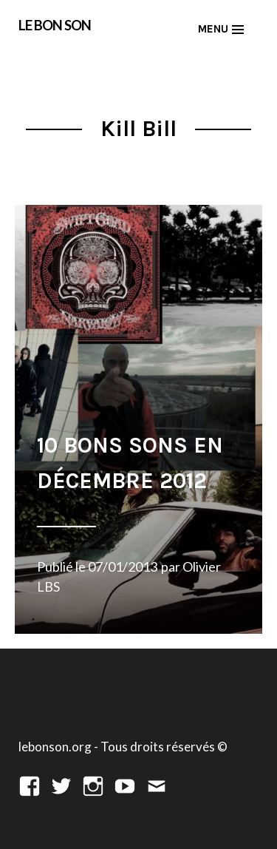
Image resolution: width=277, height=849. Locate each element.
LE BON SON (54, 24)
